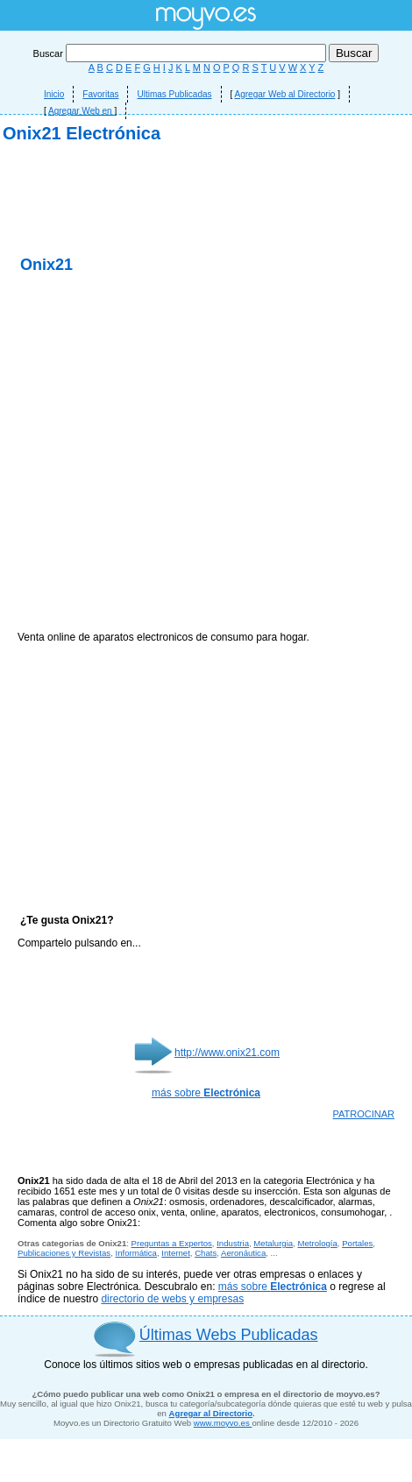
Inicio (54, 94)
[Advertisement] (206, 339)
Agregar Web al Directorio (285, 94)
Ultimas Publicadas (174, 94)
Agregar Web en (81, 111)
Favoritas (100, 94)
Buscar (181, 53)
